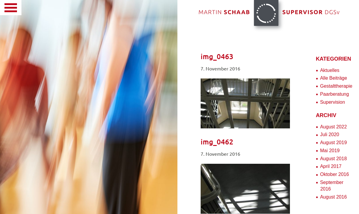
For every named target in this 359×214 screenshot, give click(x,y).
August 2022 (333, 126)
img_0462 (217, 142)
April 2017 (330, 166)
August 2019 (333, 142)
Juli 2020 (329, 134)
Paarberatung (334, 94)
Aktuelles (329, 70)
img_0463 (217, 57)
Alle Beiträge (333, 78)
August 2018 (333, 158)
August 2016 (333, 196)
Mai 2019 (330, 150)
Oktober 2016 (334, 174)
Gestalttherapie (336, 86)
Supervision (332, 102)
